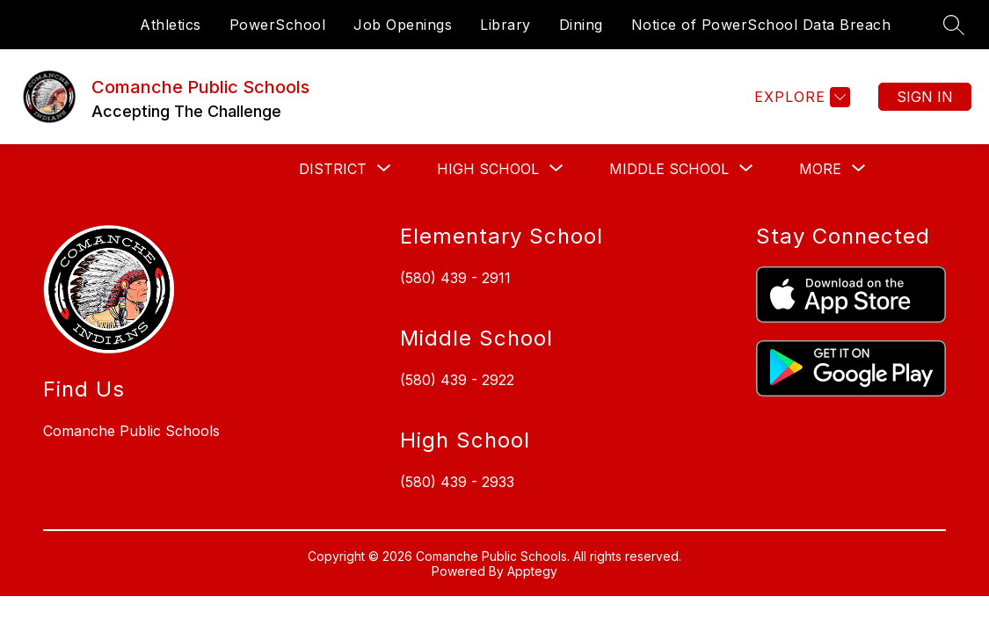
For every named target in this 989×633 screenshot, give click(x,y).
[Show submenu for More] (820, 168)
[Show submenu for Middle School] (669, 168)
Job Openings (402, 24)
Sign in (925, 97)
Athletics (170, 24)
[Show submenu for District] (333, 168)
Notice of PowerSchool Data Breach (761, 24)
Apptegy (532, 571)
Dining (581, 24)
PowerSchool (277, 24)
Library (505, 24)
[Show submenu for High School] (488, 168)
